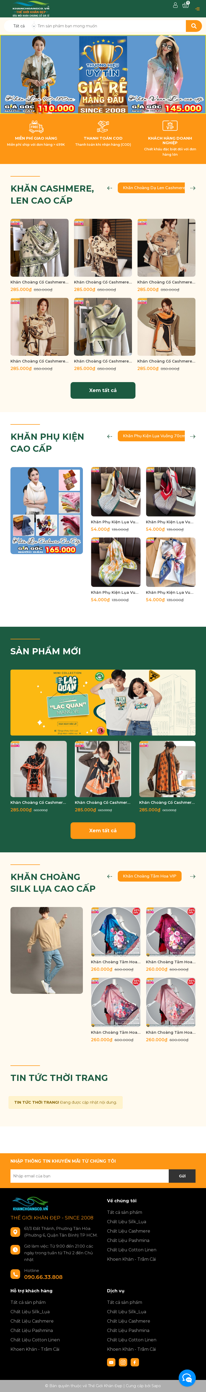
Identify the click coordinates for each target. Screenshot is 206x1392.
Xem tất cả (103, 390)
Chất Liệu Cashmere (128, 1231)
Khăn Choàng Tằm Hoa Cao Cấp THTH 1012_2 (116, 1032)
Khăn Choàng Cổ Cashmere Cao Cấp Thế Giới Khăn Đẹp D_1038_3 (39, 282)
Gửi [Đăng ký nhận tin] (182, 1176)
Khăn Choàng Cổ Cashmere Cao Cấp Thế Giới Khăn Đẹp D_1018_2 (166, 361)
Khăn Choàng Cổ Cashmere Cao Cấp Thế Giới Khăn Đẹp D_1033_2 (166, 282)
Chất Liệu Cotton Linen (131, 1249)
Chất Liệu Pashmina (128, 1240)
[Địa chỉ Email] (103, 1176)
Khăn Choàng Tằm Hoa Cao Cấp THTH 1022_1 (171, 962)
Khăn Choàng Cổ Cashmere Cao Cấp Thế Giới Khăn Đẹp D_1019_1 (39, 361)
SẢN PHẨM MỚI (45, 651)
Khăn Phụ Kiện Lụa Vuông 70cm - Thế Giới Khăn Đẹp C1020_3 (171, 522)
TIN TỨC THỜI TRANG (59, 1078)
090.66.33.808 (43, 1277)
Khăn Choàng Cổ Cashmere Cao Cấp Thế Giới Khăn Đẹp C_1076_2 (103, 802)
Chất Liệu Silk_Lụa (126, 1221)
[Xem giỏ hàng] (185, 5)
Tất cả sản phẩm (124, 1212)
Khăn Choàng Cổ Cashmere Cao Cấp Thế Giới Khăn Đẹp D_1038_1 (103, 282)
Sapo (156, 1385)
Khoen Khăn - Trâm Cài (131, 1259)
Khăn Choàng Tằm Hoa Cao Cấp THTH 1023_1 (116, 962)
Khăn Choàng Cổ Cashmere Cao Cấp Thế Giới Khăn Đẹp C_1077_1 (38, 802)
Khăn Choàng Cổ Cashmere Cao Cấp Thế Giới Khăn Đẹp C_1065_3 (167, 802)
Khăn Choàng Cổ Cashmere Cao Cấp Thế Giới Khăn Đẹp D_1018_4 (103, 361)
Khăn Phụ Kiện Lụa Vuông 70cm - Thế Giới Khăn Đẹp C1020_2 (116, 522)
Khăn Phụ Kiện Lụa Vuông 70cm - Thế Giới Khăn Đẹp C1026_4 (116, 592)
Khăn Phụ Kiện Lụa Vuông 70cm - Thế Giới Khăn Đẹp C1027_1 (171, 592)
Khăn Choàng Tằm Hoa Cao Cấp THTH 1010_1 (171, 1032)
